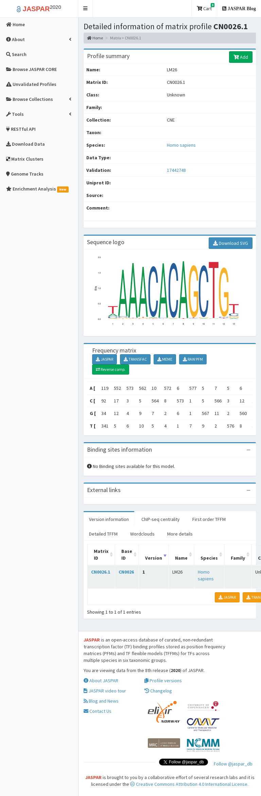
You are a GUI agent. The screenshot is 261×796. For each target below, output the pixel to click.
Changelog (158, 691)
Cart (205, 7)
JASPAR (104, 359)
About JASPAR (101, 680)
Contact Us (97, 711)
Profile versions (163, 680)
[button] (85, 8)
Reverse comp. (110, 369)
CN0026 (126, 572)
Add (240, 57)
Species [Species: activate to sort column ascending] (209, 558)
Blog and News (101, 701)
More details (180, 534)
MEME (164, 359)
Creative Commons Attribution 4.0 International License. (189, 784)
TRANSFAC (135, 359)
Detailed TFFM (103, 534)
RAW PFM (193, 359)
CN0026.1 (100, 572)
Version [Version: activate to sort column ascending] (153, 558)
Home (95, 37)
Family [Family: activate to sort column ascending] (238, 558)
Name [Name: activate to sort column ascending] (181, 558)
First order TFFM (209, 519)
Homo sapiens (181, 145)
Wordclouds (142, 534)
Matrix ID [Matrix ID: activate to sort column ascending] (101, 554)
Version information (109, 519)
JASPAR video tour (105, 691)
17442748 (176, 170)
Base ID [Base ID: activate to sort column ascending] (126, 554)
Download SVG (230, 243)
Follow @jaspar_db (233, 764)
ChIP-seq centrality (160, 519)
